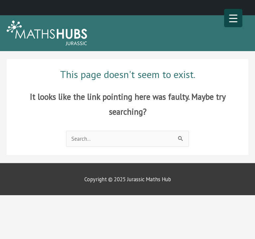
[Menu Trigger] (233, 18)
